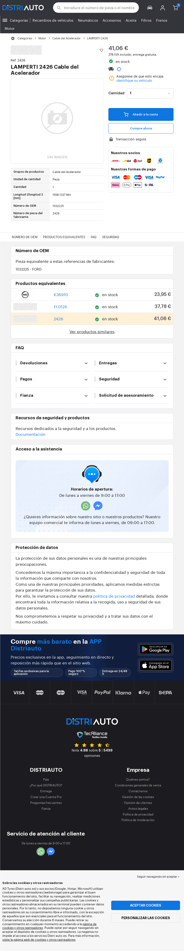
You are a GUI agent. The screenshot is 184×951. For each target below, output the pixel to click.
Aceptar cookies (145, 905)
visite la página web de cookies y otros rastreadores (38, 939)
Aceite (131, 20)
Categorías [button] (19, 20)
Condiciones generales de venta (138, 785)
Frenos (161, 20)
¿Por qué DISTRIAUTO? (46, 785)
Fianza (46, 808)
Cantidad (116, 93)
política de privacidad (114, 596)
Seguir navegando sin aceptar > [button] (158, 876)
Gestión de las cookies (138, 797)
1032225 (29, 269)
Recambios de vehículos (53, 20)
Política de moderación (137, 820)
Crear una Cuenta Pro (46, 797)
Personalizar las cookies (145, 918)
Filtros (146, 20)
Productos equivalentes (64, 237)
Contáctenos (138, 791)
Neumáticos (88, 20)
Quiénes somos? (138, 779)
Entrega (46, 791)
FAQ (94, 237)
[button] (150, 7)
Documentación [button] (30, 434)
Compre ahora (141, 128)
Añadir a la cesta (141, 114)
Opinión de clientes (138, 803)
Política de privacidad (138, 814)
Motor (10, 28)
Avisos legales (138, 808)
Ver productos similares (92, 331)
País (46, 779)
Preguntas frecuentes (46, 803)
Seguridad (110, 237)
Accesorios (112, 20)
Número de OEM (24, 237)
